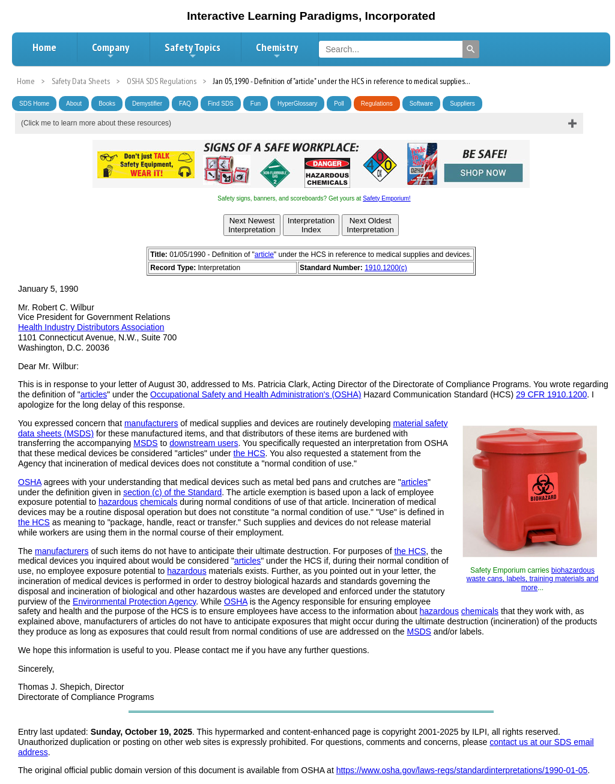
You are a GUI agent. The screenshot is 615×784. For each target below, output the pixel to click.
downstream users (203, 443)
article (264, 254)
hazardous (118, 502)
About (74, 103)
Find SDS (221, 103)
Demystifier (147, 103)
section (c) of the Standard (172, 492)
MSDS (145, 443)
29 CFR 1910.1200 (551, 394)
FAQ (185, 103)
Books (106, 103)
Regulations (377, 103)
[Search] (470, 49)
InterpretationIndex (311, 225)
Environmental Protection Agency (134, 601)
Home (44, 47)
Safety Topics (192, 50)
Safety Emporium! (386, 198)
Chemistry (277, 50)
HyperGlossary (297, 103)
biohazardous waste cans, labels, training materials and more (532, 579)
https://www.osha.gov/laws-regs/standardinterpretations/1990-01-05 (462, 770)
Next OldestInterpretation (370, 225)
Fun (255, 103)
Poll (339, 103)
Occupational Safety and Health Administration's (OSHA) (255, 394)
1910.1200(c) (386, 268)
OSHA (29, 482)
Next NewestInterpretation (252, 225)
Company (110, 50)
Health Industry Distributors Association (91, 327)
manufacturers (151, 423)
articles (93, 394)
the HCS (249, 453)
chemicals (158, 502)
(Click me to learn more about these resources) (96, 123)
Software (421, 103)
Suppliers (462, 103)
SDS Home (34, 103)
